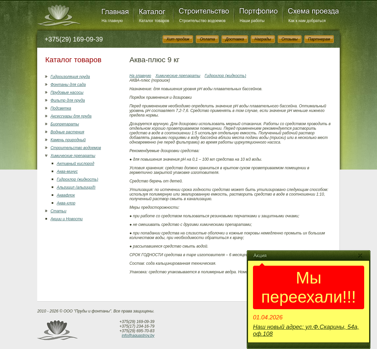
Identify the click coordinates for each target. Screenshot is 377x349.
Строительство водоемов (202, 20)
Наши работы (251, 20)
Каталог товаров (154, 20)
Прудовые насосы (66, 92)
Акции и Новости (66, 219)
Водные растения (67, 132)
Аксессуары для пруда (70, 116)
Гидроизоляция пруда (70, 76)
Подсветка (60, 108)
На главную (112, 20)
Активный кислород (75, 163)
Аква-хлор (66, 203)
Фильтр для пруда (67, 100)
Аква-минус (67, 171)
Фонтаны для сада (68, 84)
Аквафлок (66, 195)
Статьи (58, 211)
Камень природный (68, 140)
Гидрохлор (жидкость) (77, 179)
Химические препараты (72, 155)
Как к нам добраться (307, 20)
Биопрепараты (64, 124)
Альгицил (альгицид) (76, 187)
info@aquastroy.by (138, 335)
